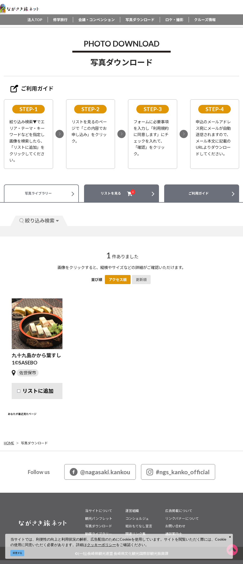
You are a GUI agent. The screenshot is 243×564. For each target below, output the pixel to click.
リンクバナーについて (182, 518)
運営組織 (132, 511)
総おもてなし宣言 (138, 526)
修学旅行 (60, 19)
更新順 (141, 279)
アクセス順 (118, 279)
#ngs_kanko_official (178, 472)
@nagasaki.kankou (100, 472)
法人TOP (34, 19)
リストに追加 (38, 391)
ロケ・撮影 (174, 19)
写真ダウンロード (140, 19)
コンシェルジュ (137, 518)
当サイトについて (98, 511)
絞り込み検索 (39, 220)
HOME (9, 443)
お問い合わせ (175, 526)
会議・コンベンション (96, 19)
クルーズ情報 (205, 19)
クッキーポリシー (101, 544)
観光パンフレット (98, 518)
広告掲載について (178, 511)
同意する (17, 553)
